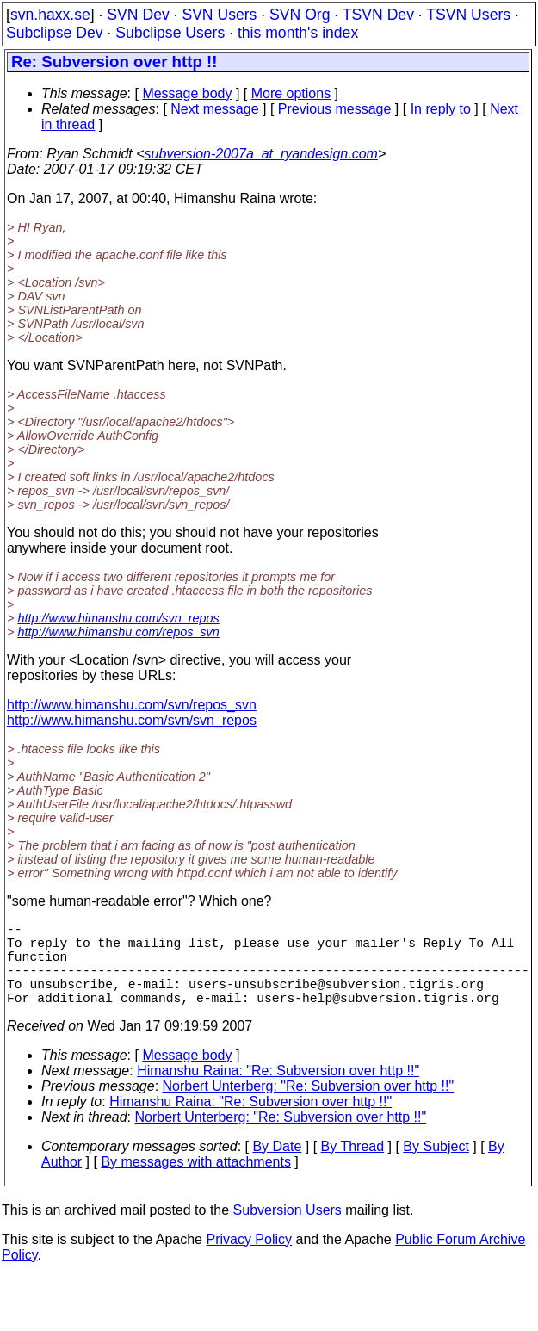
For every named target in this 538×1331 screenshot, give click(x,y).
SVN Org (299, 14)
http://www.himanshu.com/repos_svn (118, 632)
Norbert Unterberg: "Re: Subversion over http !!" (309, 1106)
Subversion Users (287, 1230)
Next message (214, 109)
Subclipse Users (170, 32)
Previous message (335, 109)
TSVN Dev (378, 14)
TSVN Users (468, 14)
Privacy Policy (249, 1260)
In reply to (441, 109)
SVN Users (219, 14)
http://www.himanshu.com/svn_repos (118, 618)
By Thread (353, 1167)
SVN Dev (138, 14)
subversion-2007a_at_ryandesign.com (261, 153)
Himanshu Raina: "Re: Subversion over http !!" (278, 1091)
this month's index (298, 32)
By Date (276, 1167)
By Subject (435, 1167)
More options (291, 93)
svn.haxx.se (50, 14)
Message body (187, 93)
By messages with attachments (196, 1182)
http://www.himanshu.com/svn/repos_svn (132, 704)
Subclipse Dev (54, 32)
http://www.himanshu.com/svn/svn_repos (132, 720)
